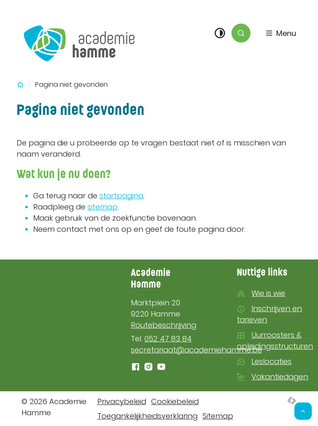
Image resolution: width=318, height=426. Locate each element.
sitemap (102, 207)
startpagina (121, 195)
